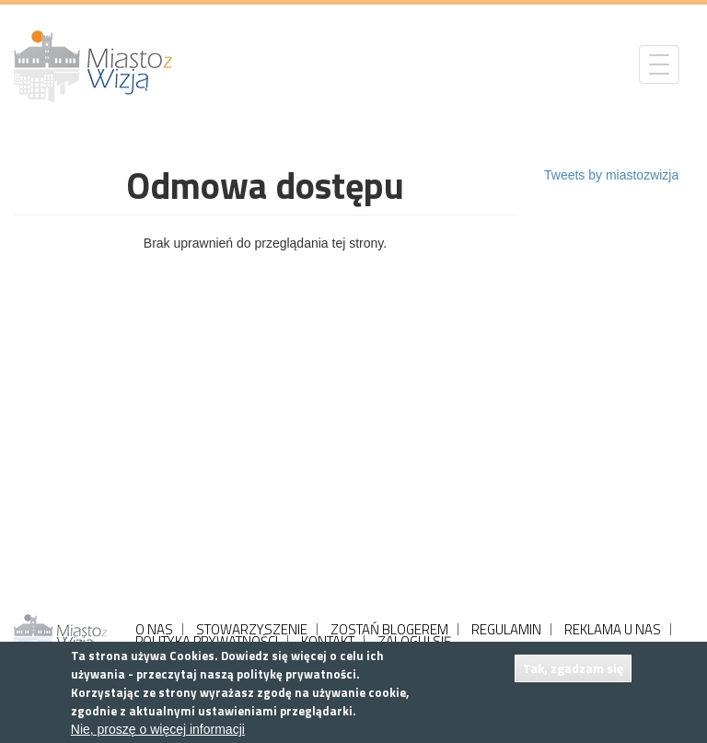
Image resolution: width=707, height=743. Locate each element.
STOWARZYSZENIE (251, 629)
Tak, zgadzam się (573, 668)
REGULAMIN (506, 629)
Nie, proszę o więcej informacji (158, 729)
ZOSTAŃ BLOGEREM (389, 629)
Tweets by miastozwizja (611, 175)
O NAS (154, 629)
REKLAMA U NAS (612, 629)
